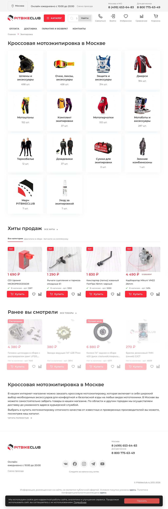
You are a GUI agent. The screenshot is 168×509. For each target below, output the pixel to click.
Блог (51, 486)
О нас (11, 486)
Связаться (100, 20)
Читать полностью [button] (20, 422)
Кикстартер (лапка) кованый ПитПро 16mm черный (101, 286)
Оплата (14, 31)
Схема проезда (85, 6)
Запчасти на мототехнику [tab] (80, 240)
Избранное (126, 20)
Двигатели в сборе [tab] (46, 240)
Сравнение (141, 20)
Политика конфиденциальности (59, 492)
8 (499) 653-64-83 (121, 7)
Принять (142, 500)
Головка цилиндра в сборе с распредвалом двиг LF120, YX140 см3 (25, 358)
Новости (38, 486)
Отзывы (24, 486)
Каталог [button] (54, 19)
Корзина (155, 20)
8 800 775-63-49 (148, 7)
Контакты (79, 31)
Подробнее (80, 502)
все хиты (53, 230)
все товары (70, 315)
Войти (113, 20)
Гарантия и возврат (55, 31)
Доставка (30, 31)
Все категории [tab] (18, 240)
